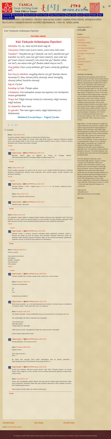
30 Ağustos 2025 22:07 (23, 311)
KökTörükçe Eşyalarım (84, 61)
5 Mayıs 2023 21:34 (22, 194)
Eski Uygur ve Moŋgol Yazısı (86, 53)
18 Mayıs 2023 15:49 (18, 215)
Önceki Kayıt (68, 423)
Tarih (87, 15)
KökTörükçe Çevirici (83, 37)
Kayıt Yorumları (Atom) (15, 427)
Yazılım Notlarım (82, 70)
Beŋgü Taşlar (71, 15)
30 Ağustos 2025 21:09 (34, 301)
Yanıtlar (12, 149)
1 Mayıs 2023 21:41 (33, 153)
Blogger (76, 436)
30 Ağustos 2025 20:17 (23, 282)
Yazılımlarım (81, 40)
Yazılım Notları (8, 18)
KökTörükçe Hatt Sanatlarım (86, 48)
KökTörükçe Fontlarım (84, 42)
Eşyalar (80, 15)
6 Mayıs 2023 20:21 (33, 202)
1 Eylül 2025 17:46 (22, 379)
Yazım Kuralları (30, 15)
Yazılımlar (6, 15)
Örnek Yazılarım (82, 51)
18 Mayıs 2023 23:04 (33, 231)
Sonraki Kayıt (8, 423)
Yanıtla (10, 145)
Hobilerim (80, 64)
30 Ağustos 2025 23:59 (34, 367)
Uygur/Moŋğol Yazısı (57, 15)
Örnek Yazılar (43, 15)
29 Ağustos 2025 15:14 (19, 249)
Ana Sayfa (38, 423)
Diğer (79, 67)
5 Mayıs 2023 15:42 (33, 184)
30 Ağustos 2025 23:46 (23, 347)
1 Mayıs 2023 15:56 (18, 135)
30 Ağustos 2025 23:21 (34, 339)
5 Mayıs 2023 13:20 (18, 167)
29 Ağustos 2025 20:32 (34, 274)
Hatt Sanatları (17, 15)
